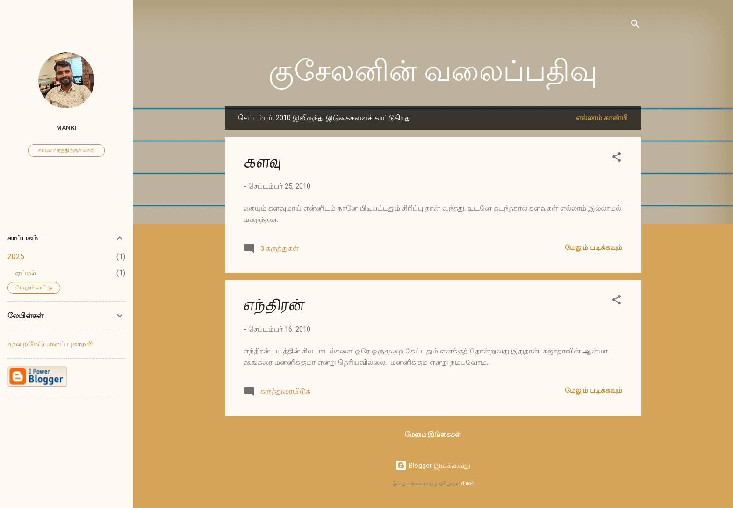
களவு (262, 162)
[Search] (635, 25)
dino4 (467, 483)
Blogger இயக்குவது (432, 465)
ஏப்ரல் (25, 272)
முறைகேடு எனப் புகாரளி (50, 343)
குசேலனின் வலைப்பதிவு (432, 71)
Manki (66, 127)
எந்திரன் (274, 305)
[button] (616, 158)
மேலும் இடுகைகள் (433, 434)
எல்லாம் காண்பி (602, 117)
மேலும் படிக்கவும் (593, 247)
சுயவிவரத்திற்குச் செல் (66, 150)
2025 (15, 256)
